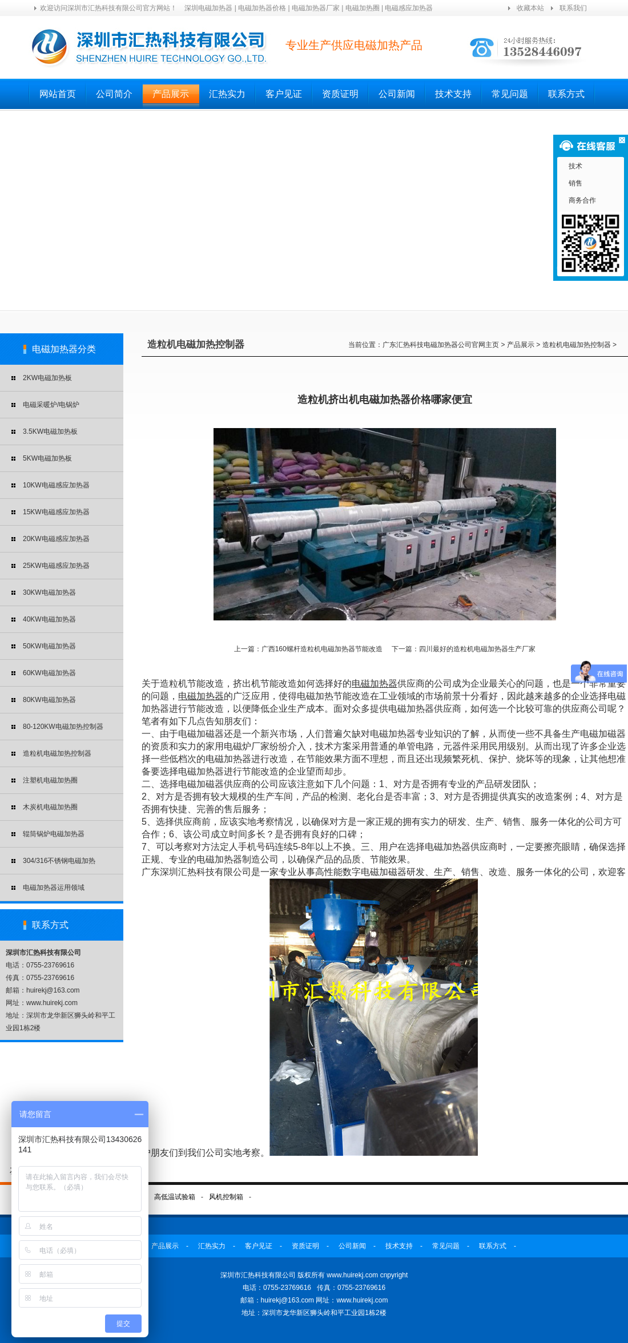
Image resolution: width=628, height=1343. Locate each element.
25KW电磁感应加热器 (56, 566)
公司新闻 (397, 94)
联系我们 (573, 8)
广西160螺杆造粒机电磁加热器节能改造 (322, 649)
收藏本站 (530, 8)
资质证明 (340, 94)
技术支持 (453, 94)
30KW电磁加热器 (49, 592)
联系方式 (566, 94)
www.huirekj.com (362, 1300)
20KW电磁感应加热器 (56, 539)
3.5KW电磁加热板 (50, 431)
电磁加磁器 (383, 872)
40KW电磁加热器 (49, 619)
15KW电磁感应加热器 (56, 512)
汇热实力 (227, 94)
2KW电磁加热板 (47, 378)
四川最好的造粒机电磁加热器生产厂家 (477, 649)
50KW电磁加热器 (49, 646)
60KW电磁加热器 (49, 673)
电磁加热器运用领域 (53, 888)
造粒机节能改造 (192, 683)
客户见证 (283, 94)
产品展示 (170, 94)
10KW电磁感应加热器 (56, 485)
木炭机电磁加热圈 (50, 807)
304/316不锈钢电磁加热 (59, 861)
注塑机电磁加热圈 (50, 780)
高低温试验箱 (174, 1197)
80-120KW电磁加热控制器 (63, 727)
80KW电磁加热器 (49, 700)
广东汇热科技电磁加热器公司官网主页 (441, 345)
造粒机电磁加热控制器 (57, 753)
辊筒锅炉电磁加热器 (53, 834)
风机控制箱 (226, 1197)
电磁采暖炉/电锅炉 (51, 405)
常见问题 (510, 94)
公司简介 (114, 94)
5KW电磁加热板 (47, 458)
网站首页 (57, 94)
